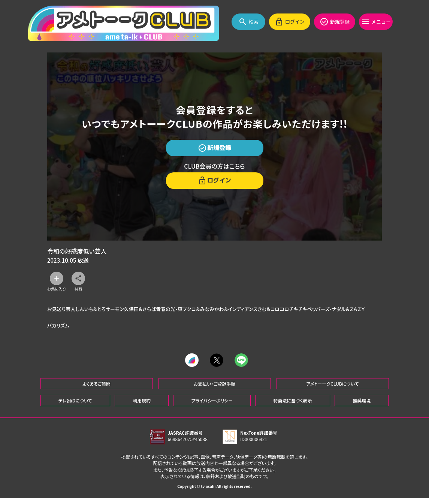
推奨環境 (362, 400)
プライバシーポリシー (212, 400)
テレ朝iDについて (75, 400)
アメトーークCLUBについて (332, 383)
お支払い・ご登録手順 (214, 383)
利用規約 (142, 400)
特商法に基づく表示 (292, 400)
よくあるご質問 (96, 383)
